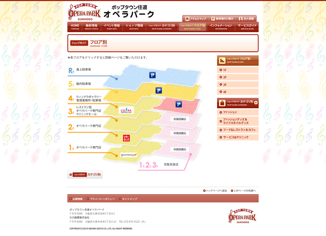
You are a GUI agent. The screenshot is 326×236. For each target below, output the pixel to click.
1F (238, 70)
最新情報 (91, 27)
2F (238, 77)
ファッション (238, 112)
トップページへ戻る (215, 190)
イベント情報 (112, 27)
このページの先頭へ (243, 190)
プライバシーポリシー (102, 199)
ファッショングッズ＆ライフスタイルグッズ (238, 121)
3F (238, 84)
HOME (74, 27)
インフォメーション (221, 27)
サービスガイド (247, 27)
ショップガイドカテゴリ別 (162, 27)
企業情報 (78, 199)
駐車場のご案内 (222, 18)
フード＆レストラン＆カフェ (238, 130)
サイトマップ (129, 199)
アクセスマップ (195, 18)
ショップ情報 (134, 27)
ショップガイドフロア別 (192, 27)
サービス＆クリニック (238, 137)
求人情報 (246, 18)
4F (238, 92)
